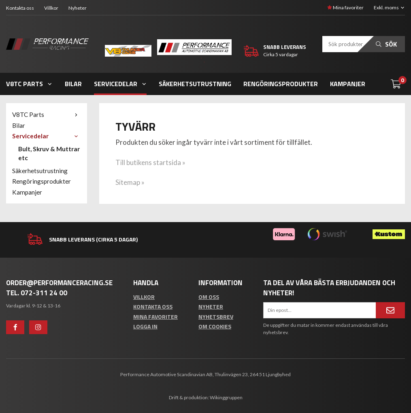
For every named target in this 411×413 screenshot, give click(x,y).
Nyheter (77, 8)
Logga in (145, 326)
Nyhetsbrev (215, 316)
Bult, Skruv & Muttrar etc (49, 153)
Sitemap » (130, 182)
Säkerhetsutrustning (195, 84)
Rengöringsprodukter (280, 84)
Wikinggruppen (226, 397)
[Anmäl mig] (390, 310)
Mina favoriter (345, 7)
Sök (386, 44)
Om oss (208, 296)
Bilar (73, 84)
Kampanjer (347, 84)
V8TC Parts (29, 84)
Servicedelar (120, 84)
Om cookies (214, 326)
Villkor (51, 8)
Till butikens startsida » (150, 162)
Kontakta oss (20, 8)
